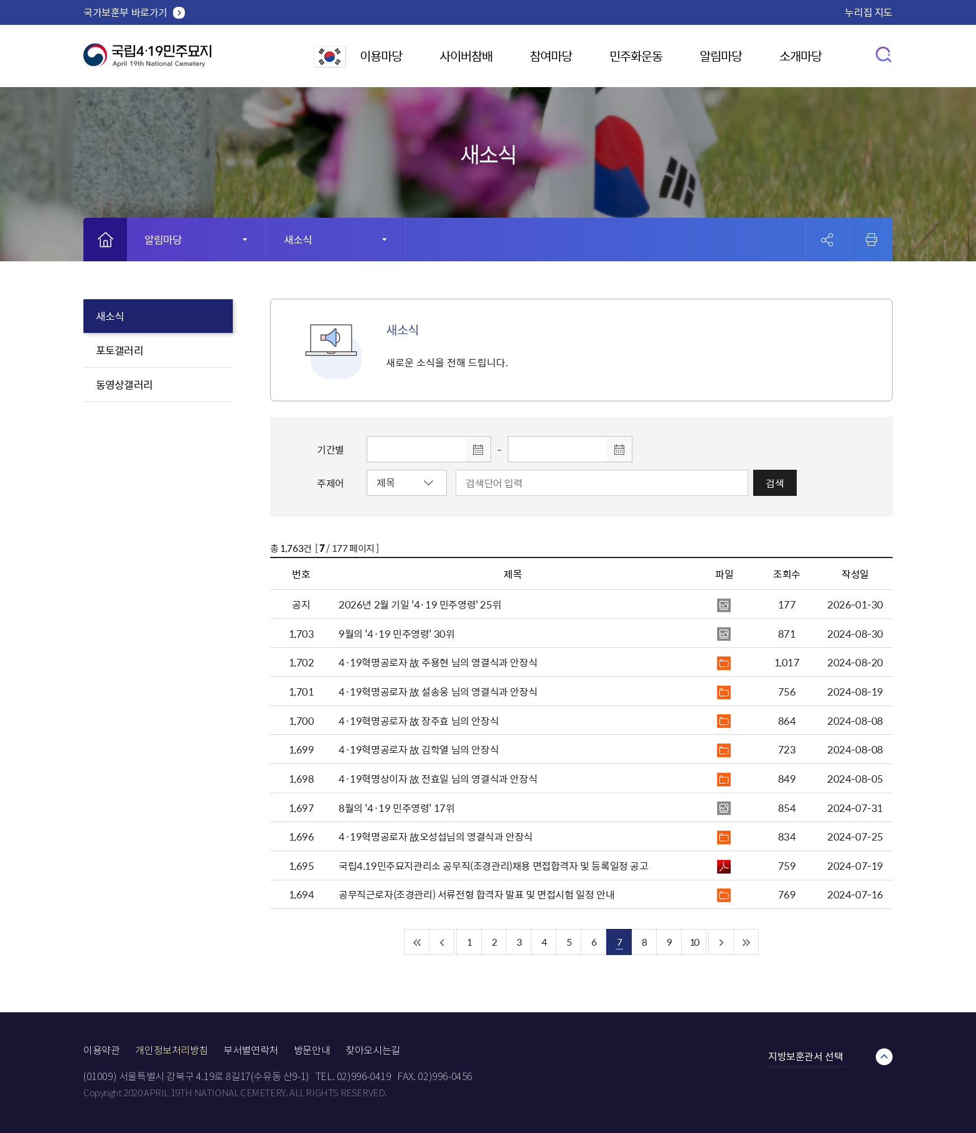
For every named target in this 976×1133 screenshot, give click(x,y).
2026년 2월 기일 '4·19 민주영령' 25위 (420, 604)
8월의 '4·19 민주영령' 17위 (396, 807)
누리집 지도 (869, 11)
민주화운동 (635, 56)
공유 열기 (827, 239)
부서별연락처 (250, 1050)
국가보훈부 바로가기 (125, 11)
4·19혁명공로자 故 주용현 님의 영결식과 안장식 (438, 662)
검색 (775, 482)
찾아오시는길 (372, 1050)
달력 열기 (478, 449)
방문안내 (312, 1050)
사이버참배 (465, 56)
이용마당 (381, 56)
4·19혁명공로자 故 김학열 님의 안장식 (419, 749)
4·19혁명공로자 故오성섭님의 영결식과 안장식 (436, 836)
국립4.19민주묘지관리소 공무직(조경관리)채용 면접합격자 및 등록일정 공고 (494, 865)
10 (694, 942)
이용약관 (101, 1050)
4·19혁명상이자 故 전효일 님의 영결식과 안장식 (438, 778)
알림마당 (721, 56)
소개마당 (800, 56)
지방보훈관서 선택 (805, 1055)
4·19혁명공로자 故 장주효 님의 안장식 (419, 720)
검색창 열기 (884, 53)
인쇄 (871, 239)
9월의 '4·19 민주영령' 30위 (396, 633)
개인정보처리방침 (171, 1050)
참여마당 (551, 56)
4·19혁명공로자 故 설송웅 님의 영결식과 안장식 (438, 691)
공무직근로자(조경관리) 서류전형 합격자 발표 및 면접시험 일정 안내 (476, 894)
